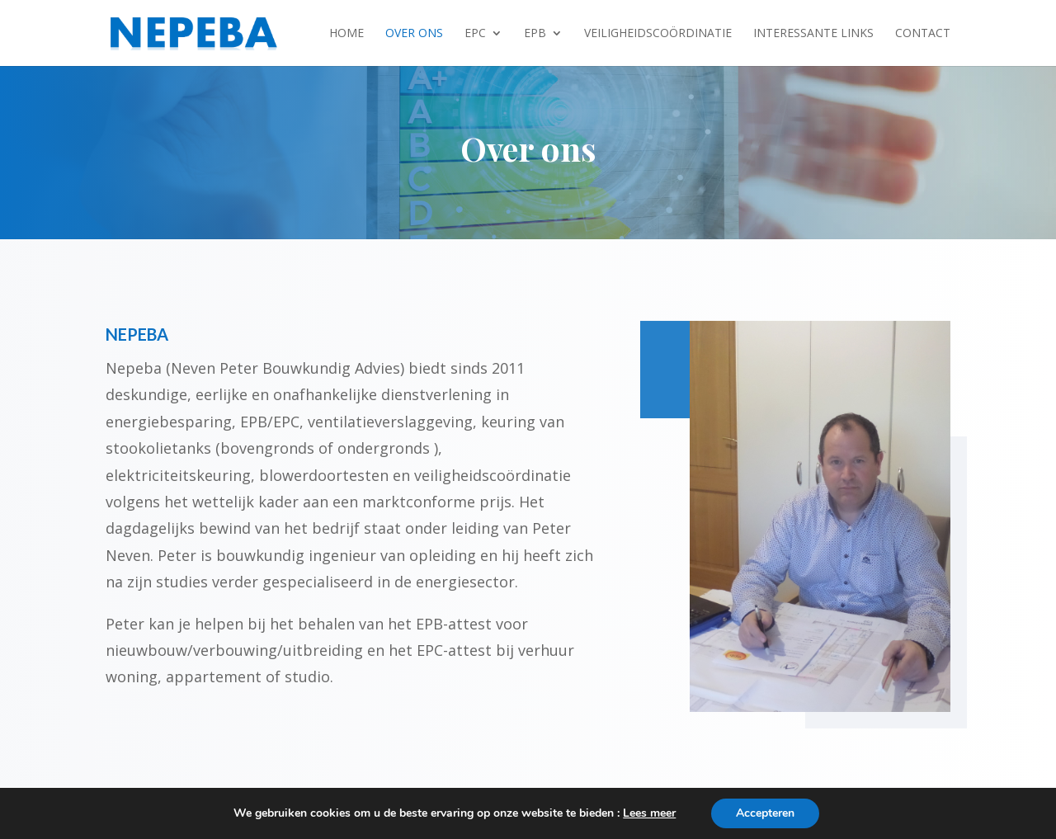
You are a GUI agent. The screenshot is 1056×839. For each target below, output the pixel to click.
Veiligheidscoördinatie (658, 33)
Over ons (414, 33)
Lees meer (649, 813)
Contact (922, 33)
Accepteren (765, 813)
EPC (475, 33)
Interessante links (813, 33)
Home (346, 33)
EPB (535, 33)
